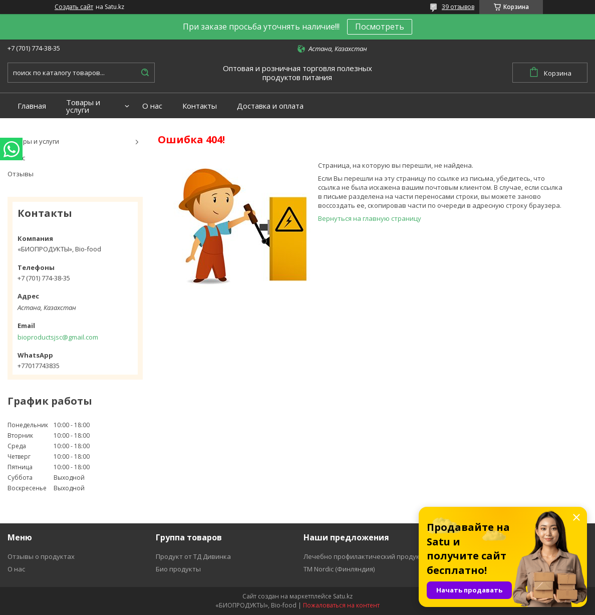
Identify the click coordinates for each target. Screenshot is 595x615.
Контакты (199, 106)
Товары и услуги (83, 106)
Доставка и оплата (270, 106)
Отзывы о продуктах (41, 556)
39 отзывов (458, 7)
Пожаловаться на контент (341, 605)
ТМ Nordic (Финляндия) (339, 568)
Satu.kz (343, 596)
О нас (152, 106)
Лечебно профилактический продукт (363, 556)
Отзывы (21, 173)
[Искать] (145, 73)
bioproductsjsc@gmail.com (58, 337)
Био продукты (178, 568)
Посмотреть (379, 26)
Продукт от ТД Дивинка (193, 556)
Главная (32, 106)
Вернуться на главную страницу (369, 218)
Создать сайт (74, 7)
